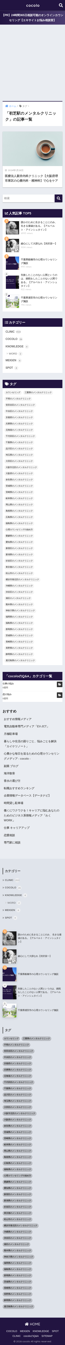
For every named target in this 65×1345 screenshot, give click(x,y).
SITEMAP (47, 1336)
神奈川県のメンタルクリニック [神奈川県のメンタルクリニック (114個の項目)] (20, 610)
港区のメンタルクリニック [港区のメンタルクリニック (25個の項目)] (18, 598)
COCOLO (14, 339)
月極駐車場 (11, 733)
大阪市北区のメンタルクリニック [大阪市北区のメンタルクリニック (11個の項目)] (21, 467)
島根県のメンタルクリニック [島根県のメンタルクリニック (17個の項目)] (19, 511)
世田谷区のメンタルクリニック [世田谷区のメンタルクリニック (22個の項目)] (20, 405)
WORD (16, 354)
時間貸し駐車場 (13, 803)
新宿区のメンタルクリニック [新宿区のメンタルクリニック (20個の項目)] (19, 548)
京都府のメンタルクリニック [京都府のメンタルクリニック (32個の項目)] (19, 417)
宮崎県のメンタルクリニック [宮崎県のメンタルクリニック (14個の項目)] (19, 492)
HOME (32, 1324)
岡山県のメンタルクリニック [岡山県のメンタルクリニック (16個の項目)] (19, 504)
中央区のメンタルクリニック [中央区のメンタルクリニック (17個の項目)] (19, 411)
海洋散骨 (9, 773)
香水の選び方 (12, 780)
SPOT (12, 368)
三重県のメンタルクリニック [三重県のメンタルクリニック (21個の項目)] (38, 392)
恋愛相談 (9, 835)
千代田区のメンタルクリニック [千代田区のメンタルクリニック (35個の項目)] (20, 436)
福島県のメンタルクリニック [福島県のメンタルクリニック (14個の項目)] (19, 623)
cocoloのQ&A (31, 1336)
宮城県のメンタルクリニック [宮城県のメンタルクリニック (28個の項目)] (19, 486)
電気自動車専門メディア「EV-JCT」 (26, 726)
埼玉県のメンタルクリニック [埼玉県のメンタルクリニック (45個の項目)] (19, 455)
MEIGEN (14, 360)
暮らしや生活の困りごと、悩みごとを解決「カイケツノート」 (30, 744)
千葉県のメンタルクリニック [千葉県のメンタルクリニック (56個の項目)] (19, 442)
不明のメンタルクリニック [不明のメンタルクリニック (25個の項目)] (18, 398)
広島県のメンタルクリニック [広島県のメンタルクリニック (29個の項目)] (19, 517)
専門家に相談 (12, 842)
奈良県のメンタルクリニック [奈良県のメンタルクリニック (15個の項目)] (19, 479)
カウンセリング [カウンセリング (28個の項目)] (13, 392)
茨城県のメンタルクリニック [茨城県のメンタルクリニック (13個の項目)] (19, 635)
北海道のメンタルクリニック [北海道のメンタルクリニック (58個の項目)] (19, 430)
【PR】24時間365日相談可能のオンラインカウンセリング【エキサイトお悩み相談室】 (32, 18)
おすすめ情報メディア (18, 719)
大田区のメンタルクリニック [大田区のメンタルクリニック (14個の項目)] (19, 461)
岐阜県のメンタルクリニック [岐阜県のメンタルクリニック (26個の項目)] (19, 498)
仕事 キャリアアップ (16, 827)
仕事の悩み (8, 683)
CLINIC (13, 332)
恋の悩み (7, 694)
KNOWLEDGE (17, 347)
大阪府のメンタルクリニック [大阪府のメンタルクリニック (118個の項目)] (19, 473)
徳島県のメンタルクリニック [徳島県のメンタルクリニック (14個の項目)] (19, 523)
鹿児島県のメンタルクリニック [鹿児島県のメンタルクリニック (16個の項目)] (20, 660)
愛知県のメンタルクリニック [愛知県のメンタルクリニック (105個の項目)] (19, 542)
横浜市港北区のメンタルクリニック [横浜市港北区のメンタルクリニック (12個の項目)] (22, 579)
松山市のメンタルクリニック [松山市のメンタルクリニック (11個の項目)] (19, 573)
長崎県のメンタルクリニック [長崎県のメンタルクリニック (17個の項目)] (19, 642)
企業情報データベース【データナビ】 (27, 795)
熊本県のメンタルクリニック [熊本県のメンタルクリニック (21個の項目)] (19, 604)
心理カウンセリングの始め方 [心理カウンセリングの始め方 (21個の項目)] (19, 529)
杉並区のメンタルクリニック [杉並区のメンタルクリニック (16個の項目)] (19, 561)
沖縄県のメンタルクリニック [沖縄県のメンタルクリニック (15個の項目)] (19, 586)
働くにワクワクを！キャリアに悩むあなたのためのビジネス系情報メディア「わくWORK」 (31, 815)
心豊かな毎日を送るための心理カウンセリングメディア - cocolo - (31, 756)
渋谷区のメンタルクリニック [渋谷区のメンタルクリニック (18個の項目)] (19, 592)
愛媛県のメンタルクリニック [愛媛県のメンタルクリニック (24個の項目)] (19, 536)
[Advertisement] (32, 63)
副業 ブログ (11, 766)
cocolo (33, 5)
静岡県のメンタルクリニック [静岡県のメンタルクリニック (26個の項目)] (19, 654)
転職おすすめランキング (19, 788)
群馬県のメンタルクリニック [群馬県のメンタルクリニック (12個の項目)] (19, 629)
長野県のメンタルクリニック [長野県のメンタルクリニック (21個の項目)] (19, 648)
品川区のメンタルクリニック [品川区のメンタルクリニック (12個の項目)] (19, 448)
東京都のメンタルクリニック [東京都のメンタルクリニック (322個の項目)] (19, 567)
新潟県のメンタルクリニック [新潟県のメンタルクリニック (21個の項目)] (19, 554)
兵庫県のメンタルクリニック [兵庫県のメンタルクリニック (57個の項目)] (19, 423)
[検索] (58, 198)
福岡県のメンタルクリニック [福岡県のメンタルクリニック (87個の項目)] (19, 617)
